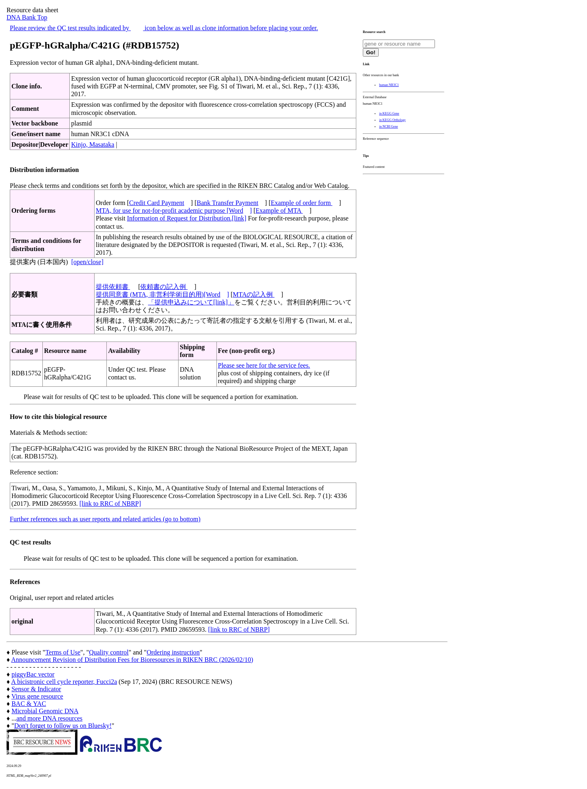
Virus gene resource (37, 696)
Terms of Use (62, 652)
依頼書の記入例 (164, 286)
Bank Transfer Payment (227, 202)
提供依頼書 (113, 286)
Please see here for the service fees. (264, 365)
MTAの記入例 (253, 294)
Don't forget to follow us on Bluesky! (63, 725)
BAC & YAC (28, 703)
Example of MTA (279, 210)
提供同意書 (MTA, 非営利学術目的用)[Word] (162, 294)
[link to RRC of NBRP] (110, 503)
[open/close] (87, 261)
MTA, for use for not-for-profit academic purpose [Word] (174, 210)
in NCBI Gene (388, 126)
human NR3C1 (389, 85)
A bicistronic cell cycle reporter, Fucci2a (64, 681)
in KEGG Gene (389, 113)
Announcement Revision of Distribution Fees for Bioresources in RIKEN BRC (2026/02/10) (132, 659)
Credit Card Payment (156, 202)
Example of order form (301, 202)
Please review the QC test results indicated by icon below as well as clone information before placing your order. (164, 27)
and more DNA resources (49, 718)
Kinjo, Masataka (92, 144)
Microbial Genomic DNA (44, 710)
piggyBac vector (32, 674)
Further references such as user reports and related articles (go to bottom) (105, 519)
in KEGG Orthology (392, 120)
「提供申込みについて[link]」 (191, 302)
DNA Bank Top (27, 17)
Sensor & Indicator (36, 688)
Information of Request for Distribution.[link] (186, 218)
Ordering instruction (173, 652)
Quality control (108, 652)
